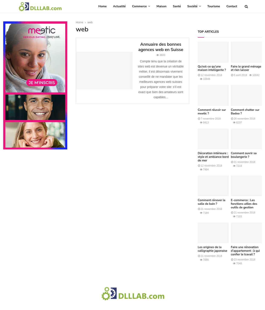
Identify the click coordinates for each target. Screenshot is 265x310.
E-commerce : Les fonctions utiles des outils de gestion (244, 203)
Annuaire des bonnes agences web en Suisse (160, 47)
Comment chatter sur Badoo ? (245, 112)
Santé (177, 6)
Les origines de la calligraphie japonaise (212, 249)
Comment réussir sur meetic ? (212, 112)
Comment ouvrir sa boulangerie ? (243, 155)
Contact (231, 6)
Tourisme (213, 6)
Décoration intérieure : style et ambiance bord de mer (213, 156)
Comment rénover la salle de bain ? (211, 202)
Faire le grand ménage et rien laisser (246, 68)
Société (192, 6)
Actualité (119, 6)
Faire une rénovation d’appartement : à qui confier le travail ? (245, 250)
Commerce (139, 6)
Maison (161, 6)
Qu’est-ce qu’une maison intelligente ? (212, 68)
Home (102, 6)
